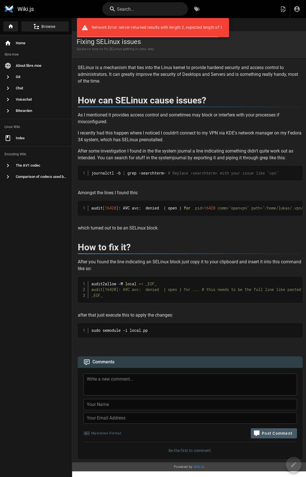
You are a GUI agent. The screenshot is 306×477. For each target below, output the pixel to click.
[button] (283, 9)
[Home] (10, 26)
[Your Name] (190, 404)
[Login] (297, 9)
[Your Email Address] (190, 418)
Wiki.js (199, 467)
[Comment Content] (192, 385)
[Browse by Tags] (197, 9)
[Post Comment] (274, 433)
